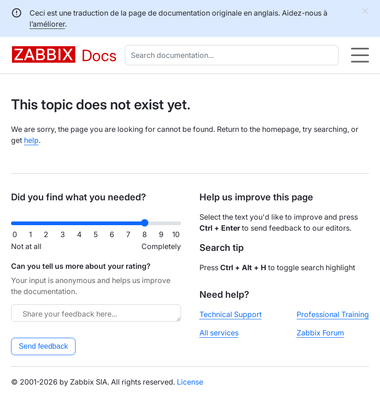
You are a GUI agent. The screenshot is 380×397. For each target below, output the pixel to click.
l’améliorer (47, 23)
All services (219, 332)
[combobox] (233, 55)
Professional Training (333, 314)
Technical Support (230, 314)
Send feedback (43, 346)
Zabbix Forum (320, 332)
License (190, 381)
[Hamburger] (360, 55)
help (31, 140)
